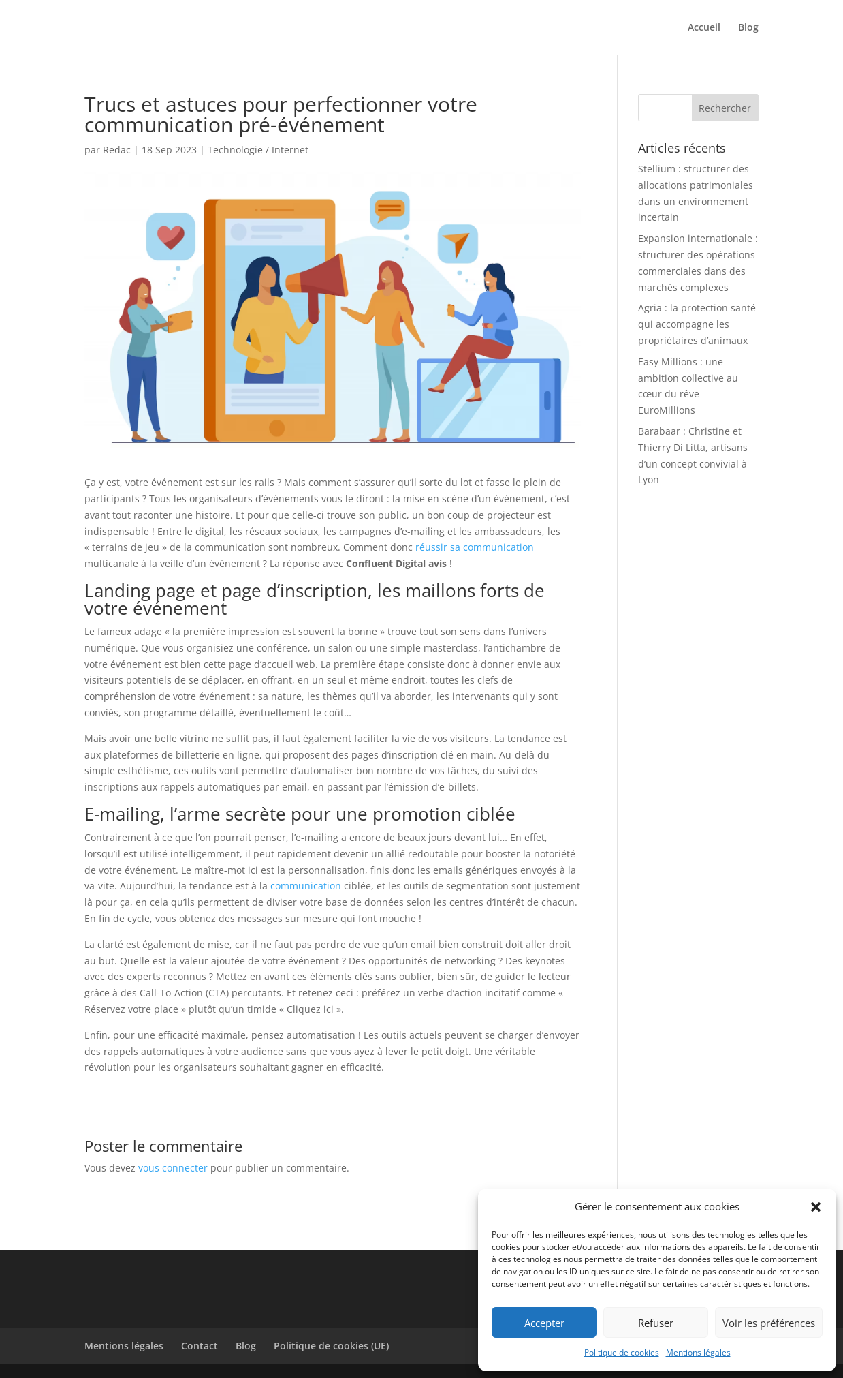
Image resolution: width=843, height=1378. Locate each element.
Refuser (655, 1323)
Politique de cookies (621, 1352)
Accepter (544, 1323)
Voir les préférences (768, 1323)
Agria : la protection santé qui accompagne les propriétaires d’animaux (697, 324)
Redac (117, 149)
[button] (816, 1207)
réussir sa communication (474, 546)
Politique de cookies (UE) (331, 1345)
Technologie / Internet (258, 149)
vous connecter (173, 1167)
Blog (748, 27)
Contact (199, 1345)
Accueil (704, 27)
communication (305, 885)
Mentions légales (698, 1352)
